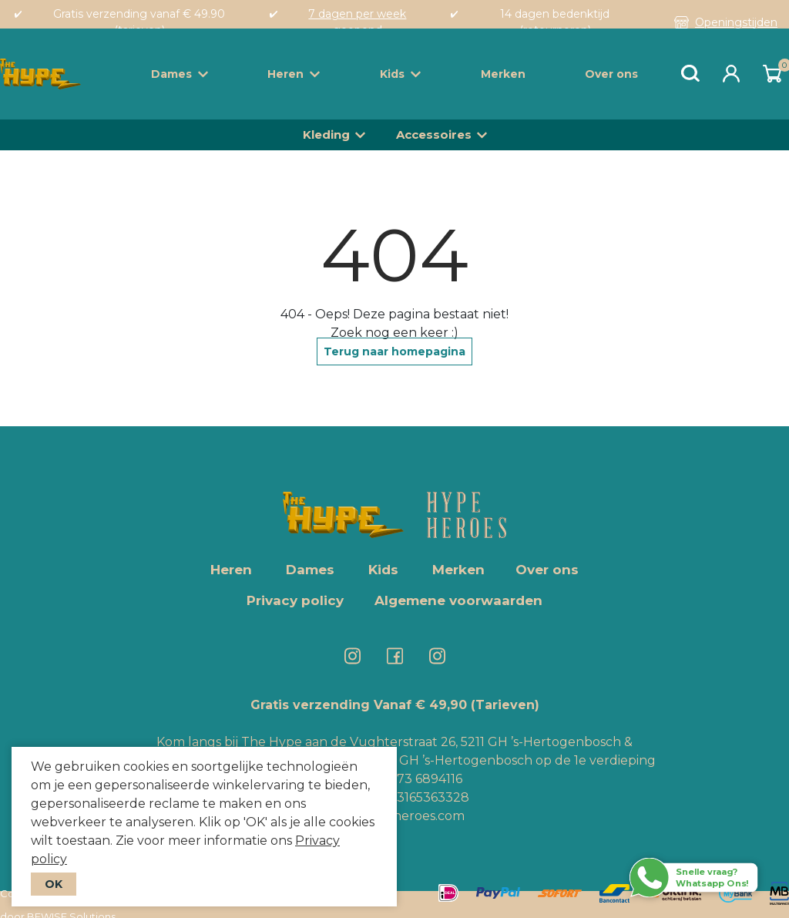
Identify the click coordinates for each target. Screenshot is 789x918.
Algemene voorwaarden (458, 600)
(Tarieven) (505, 705)
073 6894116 (425, 779)
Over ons (611, 74)
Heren (293, 74)
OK (53, 884)
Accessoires (434, 134)
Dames (179, 74)
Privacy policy (295, 600)
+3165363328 (428, 797)
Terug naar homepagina (394, 351)
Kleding (326, 134)
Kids (400, 74)
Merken (503, 74)
